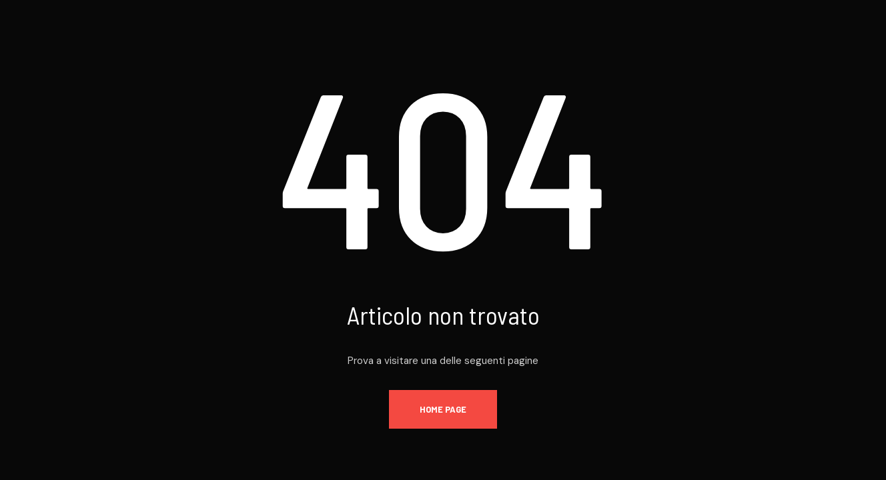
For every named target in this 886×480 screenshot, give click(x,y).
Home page (443, 409)
